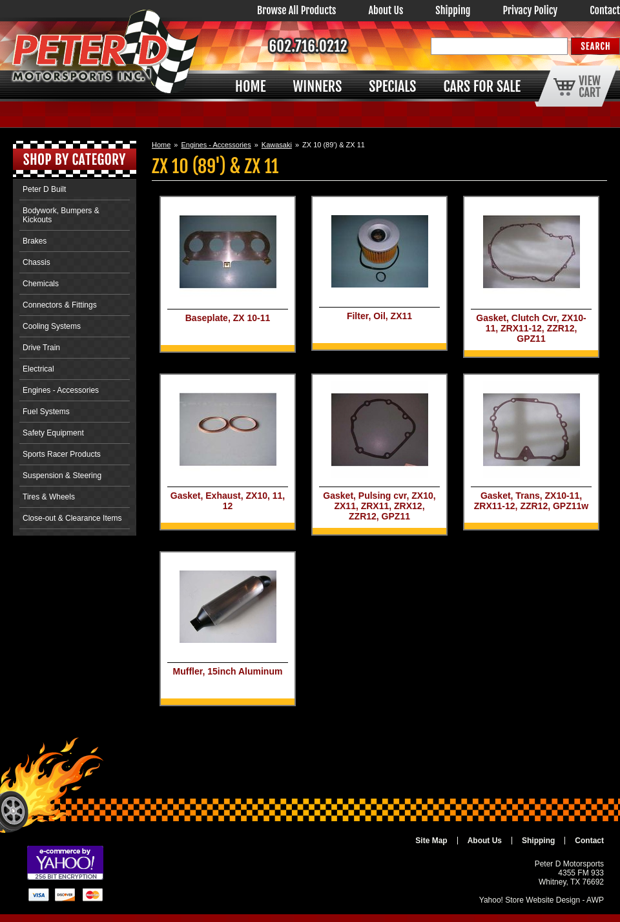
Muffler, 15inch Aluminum (228, 671)
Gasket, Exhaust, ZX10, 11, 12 (227, 500)
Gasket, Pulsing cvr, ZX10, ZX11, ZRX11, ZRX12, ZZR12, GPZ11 (379, 505)
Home (161, 145)
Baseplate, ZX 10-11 (228, 318)
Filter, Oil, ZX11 (379, 316)
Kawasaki (277, 145)
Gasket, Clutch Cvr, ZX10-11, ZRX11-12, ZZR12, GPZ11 (531, 328)
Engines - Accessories (216, 145)
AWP (595, 900)
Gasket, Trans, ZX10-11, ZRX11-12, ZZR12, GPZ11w (531, 500)
